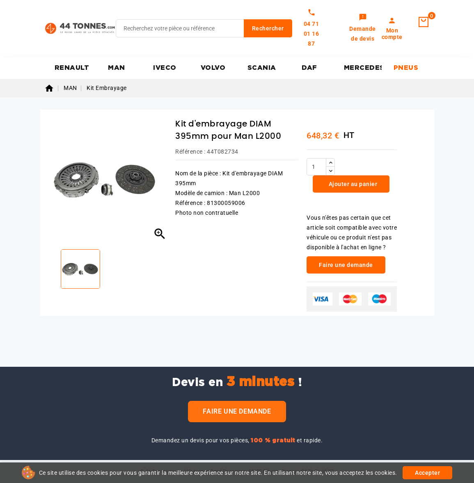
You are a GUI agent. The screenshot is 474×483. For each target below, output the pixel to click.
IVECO (164, 67)
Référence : (190, 151)
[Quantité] (316, 166)
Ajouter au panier (352, 184)
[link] (363, 28)
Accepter (427, 472)
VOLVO (213, 67)
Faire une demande (237, 411)
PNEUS (406, 67)
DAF (309, 67)
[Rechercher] (204, 28)
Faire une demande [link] (346, 265)
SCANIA (261, 67)
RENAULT (72, 67)
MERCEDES (363, 67)
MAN (116, 67)
